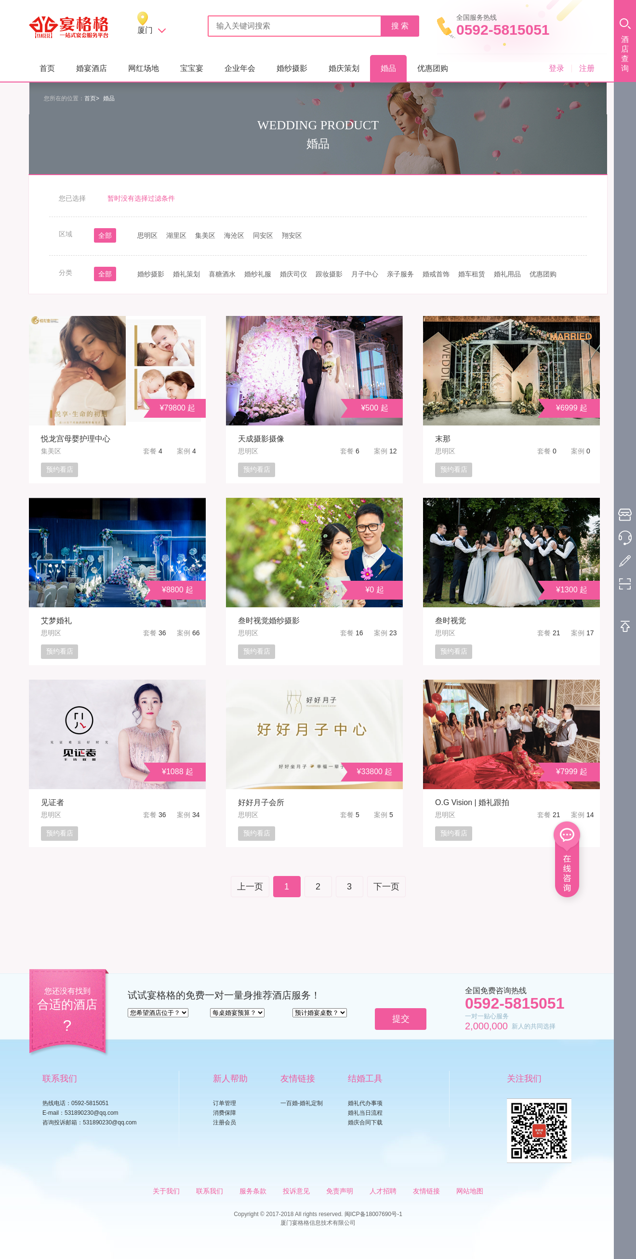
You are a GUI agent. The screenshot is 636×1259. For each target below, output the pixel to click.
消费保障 (224, 1112)
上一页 (250, 886)
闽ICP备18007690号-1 (373, 1214)
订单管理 (224, 1103)
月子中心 (364, 274)
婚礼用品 (507, 274)
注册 (587, 68)
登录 (556, 68)
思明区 (147, 235)
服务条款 (252, 1191)
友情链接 (426, 1191)
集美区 (205, 235)
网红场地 (143, 68)
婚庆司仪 (293, 274)
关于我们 (166, 1191)
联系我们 (209, 1191)
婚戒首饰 (436, 274)
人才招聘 (383, 1191)
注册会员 (224, 1122)
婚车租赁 (471, 274)
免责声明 (339, 1191)
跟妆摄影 (329, 274)
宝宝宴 (191, 68)
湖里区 (176, 235)
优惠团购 (432, 68)
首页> (91, 98)
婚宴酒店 (91, 68)
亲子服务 (400, 274)
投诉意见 (296, 1191)
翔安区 (292, 235)
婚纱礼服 (257, 274)
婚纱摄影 (292, 68)
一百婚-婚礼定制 (301, 1103)
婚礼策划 (186, 274)
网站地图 (469, 1191)
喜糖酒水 (222, 274)
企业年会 (240, 68)
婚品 (388, 68)
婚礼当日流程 (365, 1112)
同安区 (263, 235)
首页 (47, 68)
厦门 (145, 30)
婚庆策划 (344, 68)
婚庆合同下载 (365, 1122)
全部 (105, 235)
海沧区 (234, 235)
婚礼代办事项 (365, 1103)
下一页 (386, 886)
